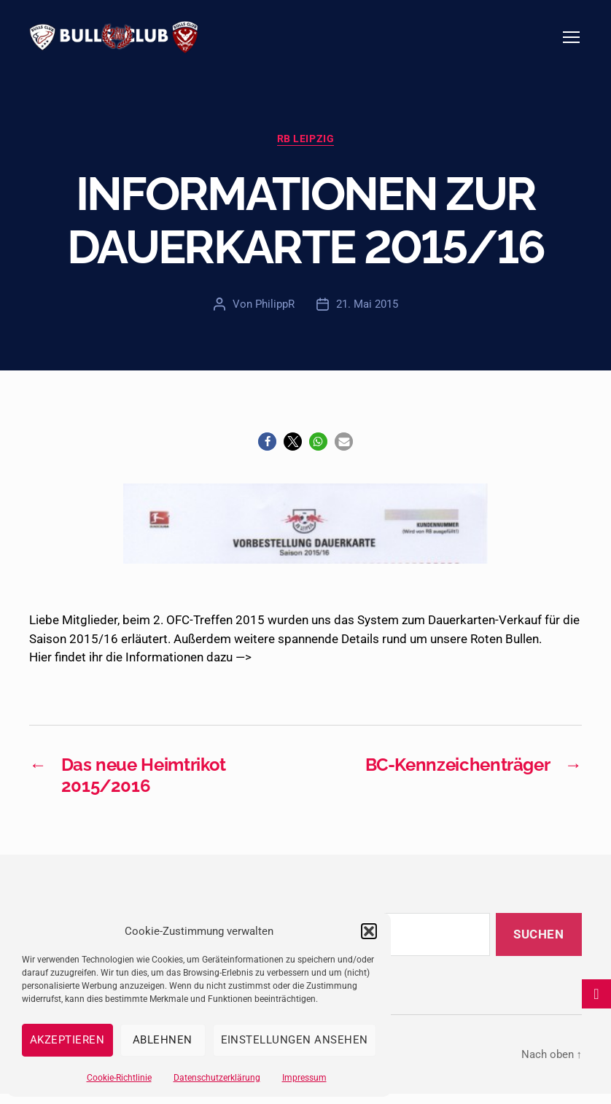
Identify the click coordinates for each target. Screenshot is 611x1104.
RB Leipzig (305, 148)
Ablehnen (162, 1039)
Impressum (304, 1078)
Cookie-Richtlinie (119, 1078)
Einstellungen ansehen (295, 1039)
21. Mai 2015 (367, 313)
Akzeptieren (67, 1039)
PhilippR (275, 313)
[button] (369, 931)
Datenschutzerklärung (217, 1078)
